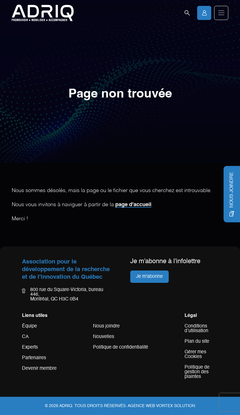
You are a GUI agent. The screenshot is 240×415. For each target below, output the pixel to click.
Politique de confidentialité (120, 347)
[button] (221, 13)
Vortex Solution (175, 406)
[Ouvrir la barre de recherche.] (187, 13)
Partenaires (34, 358)
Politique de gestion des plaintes (197, 372)
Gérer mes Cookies (195, 354)
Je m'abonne (149, 276)
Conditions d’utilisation (196, 328)
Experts (30, 347)
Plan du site (197, 341)
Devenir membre (39, 368)
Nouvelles (103, 337)
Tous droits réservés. (101, 406)
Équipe (29, 326)
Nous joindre (106, 326)
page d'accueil (133, 204)
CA (25, 337)
